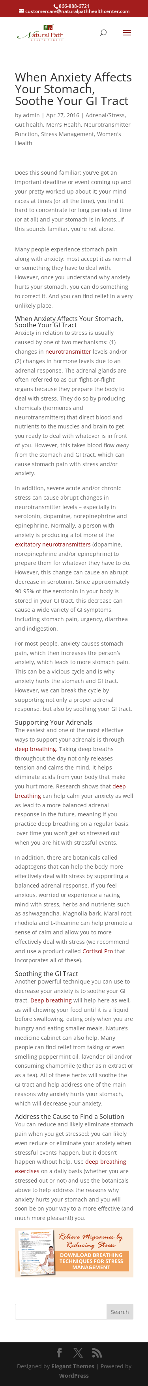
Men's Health (63, 124)
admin (31, 115)
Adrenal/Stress (105, 115)
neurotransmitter (68, 351)
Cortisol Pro (97, 951)
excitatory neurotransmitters (53, 544)
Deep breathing (51, 1000)
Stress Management (67, 134)
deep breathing (35, 749)
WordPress (74, 1375)
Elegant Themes (72, 1366)
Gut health (29, 124)
